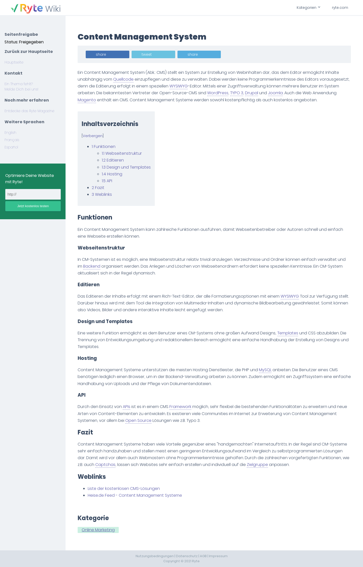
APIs (126, 407)
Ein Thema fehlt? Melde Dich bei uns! (21, 86)
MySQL (265, 370)
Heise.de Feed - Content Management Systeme (135, 495)
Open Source (138, 420)
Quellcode (123, 79)
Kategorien (308, 7)
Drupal (251, 93)
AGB (203, 556)
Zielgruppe (257, 464)
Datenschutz (187, 556)
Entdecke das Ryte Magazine (29, 110)
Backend (91, 266)
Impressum (218, 556)
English (10, 132)
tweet (147, 54)
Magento (87, 100)
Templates (287, 333)
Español (11, 147)
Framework (180, 407)
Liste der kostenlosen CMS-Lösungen (124, 488)
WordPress (217, 93)
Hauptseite (14, 62)
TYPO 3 (236, 93)
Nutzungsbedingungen (155, 556)
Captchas (105, 464)
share (101, 54)
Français (12, 139)
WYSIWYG (178, 86)
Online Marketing (98, 530)
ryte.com (340, 7)
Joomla (275, 93)
